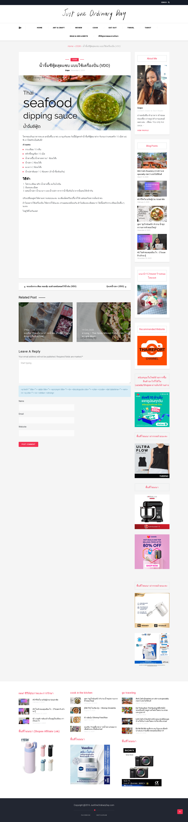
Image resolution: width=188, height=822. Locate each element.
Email (21, 414)
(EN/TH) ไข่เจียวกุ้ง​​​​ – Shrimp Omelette (100, 708)
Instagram (101, 815)
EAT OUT (113, 27)
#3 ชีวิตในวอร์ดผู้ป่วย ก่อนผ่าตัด (151, 199)
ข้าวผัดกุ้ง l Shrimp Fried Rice (96, 718)
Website (22, 426)
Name (21, 401)
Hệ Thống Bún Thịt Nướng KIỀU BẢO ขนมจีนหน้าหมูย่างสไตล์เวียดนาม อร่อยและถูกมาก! (152, 710)
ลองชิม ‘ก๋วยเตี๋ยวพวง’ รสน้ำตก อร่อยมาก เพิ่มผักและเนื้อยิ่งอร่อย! (100, 728)
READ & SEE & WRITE (79, 36)
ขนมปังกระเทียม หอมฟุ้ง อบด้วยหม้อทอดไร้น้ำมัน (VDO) (51, 286)
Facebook (85, 815)
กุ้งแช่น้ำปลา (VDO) (115, 286)
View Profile (143, 130)
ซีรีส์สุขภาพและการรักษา (108, 36)
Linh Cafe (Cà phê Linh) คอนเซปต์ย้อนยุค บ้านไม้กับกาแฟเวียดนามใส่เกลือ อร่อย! (152, 720)
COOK (95, 27)
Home (39, 27)
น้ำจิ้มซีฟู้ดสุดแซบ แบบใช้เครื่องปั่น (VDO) (74, 65)
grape (67, 70)
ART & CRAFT (59, 27)
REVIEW (78, 27)
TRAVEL (130, 27)
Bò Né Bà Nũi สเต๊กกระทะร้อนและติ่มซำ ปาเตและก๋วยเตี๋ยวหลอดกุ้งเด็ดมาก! (152, 729)
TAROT (148, 27)
